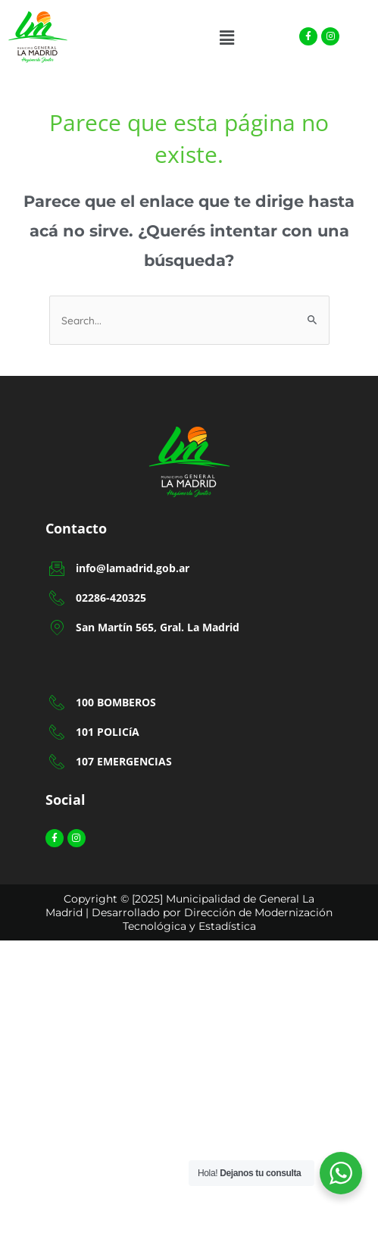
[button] (226, 37)
